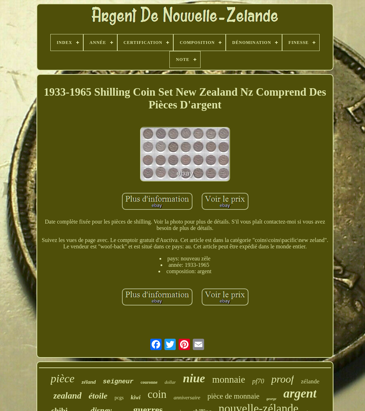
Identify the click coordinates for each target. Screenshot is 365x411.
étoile (98, 395)
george (271, 399)
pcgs (119, 397)
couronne (149, 382)
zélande (310, 381)
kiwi (136, 397)
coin (157, 394)
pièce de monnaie (233, 396)
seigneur (118, 381)
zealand (68, 395)
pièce (63, 378)
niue (194, 378)
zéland (89, 382)
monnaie (228, 379)
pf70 (258, 381)
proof (282, 379)
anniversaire (187, 397)
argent (299, 393)
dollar (170, 382)
